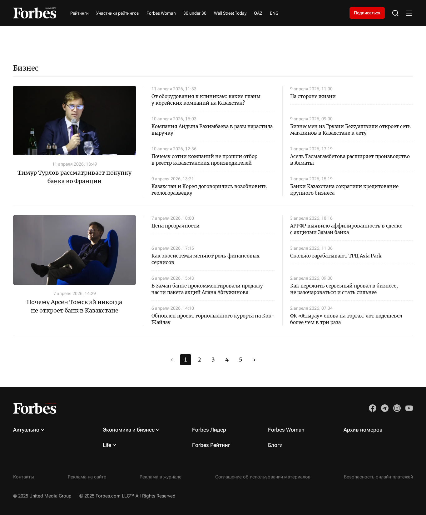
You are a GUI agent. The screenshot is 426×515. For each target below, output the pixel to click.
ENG (274, 13)
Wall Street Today (230, 13)
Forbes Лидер (209, 430)
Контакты (23, 477)
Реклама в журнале (160, 477)
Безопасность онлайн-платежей (378, 477)
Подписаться (367, 12)
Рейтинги (79, 13)
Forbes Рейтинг (211, 445)
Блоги (275, 445)
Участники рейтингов (117, 13)
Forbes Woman (161, 13)
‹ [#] (172, 359)
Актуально (26, 430)
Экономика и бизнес (129, 430)
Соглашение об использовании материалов (262, 477)
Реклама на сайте (87, 477)
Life (107, 445)
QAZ (258, 13)
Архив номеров (363, 430)
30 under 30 (194, 13)
